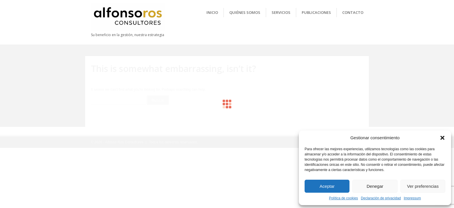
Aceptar (327, 186)
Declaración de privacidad (381, 198)
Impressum (412, 198)
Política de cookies (343, 198)
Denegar (375, 186)
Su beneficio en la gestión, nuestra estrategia (127, 34)
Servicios (281, 12)
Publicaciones (316, 12)
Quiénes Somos (244, 12)
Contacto (352, 12)
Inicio (212, 12)
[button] (442, 138)
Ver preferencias (423, 186)
